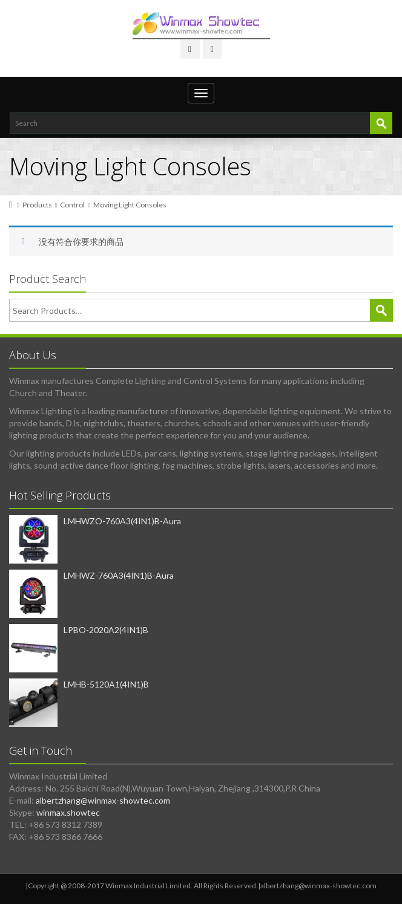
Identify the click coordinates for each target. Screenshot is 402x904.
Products (37, 204)
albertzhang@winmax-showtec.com (103, 800)
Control (72, 204)
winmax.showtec (68, 812)
